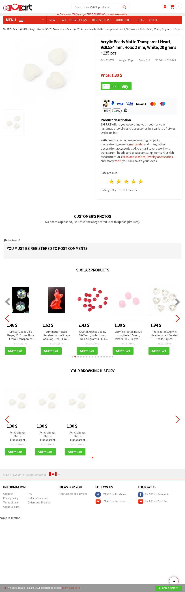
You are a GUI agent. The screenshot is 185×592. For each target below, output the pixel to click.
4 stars (133, 185)
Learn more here (72, 588)
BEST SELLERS (101, 20)
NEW (52, 20)
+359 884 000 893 (117, 14)
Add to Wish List (165, 63)
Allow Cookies (168, 588)
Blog (140, 20)
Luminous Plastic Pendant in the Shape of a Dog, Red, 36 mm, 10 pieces (56, 339)
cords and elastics (133, 161)
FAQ (30, 498)
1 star (111, 185)
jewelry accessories (160, 161)
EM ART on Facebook (110, 499)
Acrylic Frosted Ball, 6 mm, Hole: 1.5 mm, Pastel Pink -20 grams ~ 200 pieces (128, 339)
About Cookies (11, 511)
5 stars (141, 185)
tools (118, 165)
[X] (4, 588)
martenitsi (136, 148)
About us (8, 498)
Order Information (38, 502)
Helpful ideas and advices (73, 498)
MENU (14, 20)
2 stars (119, 185)
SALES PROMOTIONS (74, 20)
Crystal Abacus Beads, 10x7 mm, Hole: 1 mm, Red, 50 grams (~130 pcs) (92, 339)
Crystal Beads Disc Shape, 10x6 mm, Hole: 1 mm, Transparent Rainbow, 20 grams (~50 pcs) (21, 339)
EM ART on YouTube (110, 506)
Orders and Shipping (39, 507)
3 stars (126, 185)
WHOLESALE (123, 20)
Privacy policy (10, 502)
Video (153, 20)
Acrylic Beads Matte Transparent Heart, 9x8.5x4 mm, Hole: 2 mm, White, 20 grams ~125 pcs (17, 440)
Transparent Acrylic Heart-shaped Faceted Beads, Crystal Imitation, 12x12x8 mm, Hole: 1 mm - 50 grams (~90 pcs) (164, 339)
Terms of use (10, 507)
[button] (72, 361)
